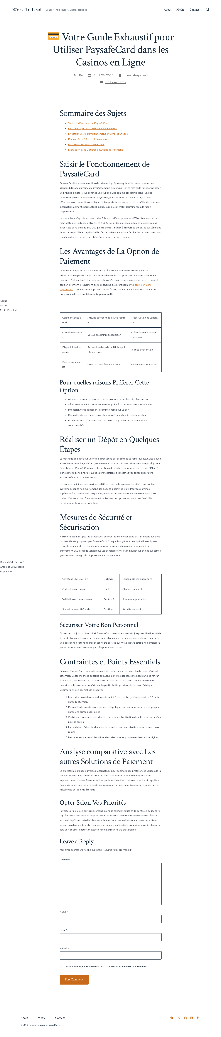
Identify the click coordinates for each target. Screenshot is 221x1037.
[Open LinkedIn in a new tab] (191, 1017)
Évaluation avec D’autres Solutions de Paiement (95, 149)
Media (180, 10)
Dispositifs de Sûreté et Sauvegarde (88, 139)
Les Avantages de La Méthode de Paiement (92, 128)
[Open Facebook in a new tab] (171, 1017)
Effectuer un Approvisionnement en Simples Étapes (98, 134)
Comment (66, 859)
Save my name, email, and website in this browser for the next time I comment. (107, 966)
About (167, 10)
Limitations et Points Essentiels (86, 144)
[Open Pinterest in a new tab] (198, 1017)
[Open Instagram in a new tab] (185, 1017)
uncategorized (137, 75)
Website (64, 948)
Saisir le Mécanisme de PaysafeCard (88, 123)
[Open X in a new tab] (178, 1017)
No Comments (115, 82)
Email (63, 930)
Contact (194, 10)
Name (64, 912)
